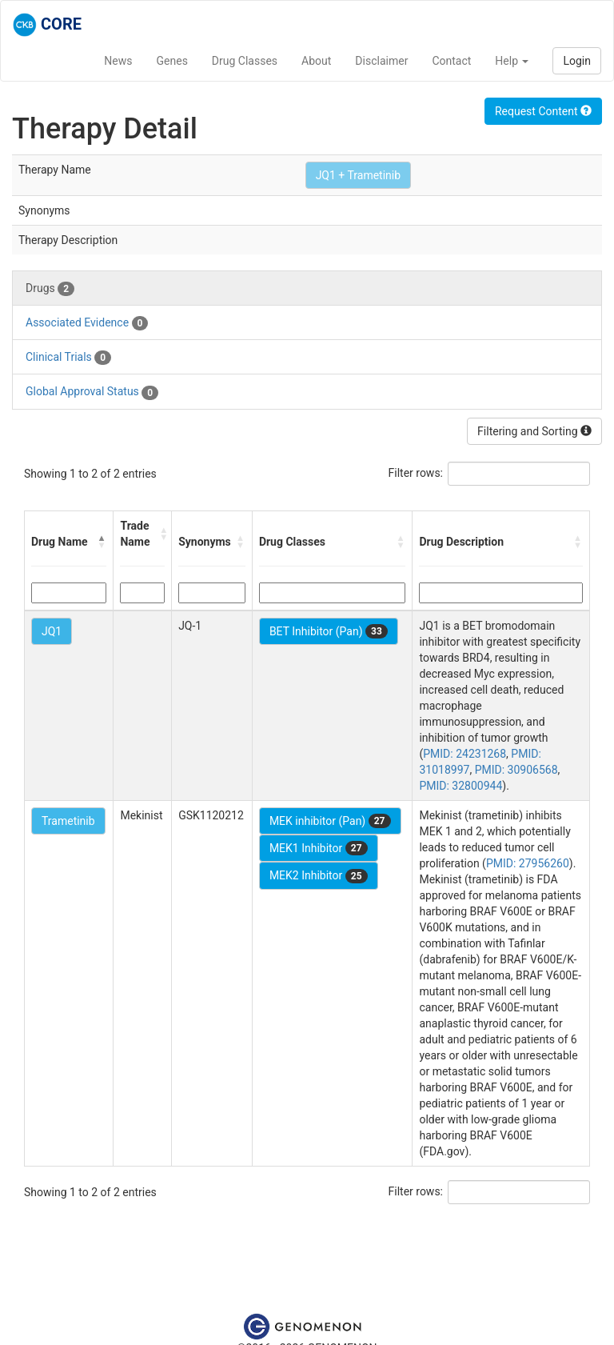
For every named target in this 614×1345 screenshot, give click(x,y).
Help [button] (511, 60)
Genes (172, 60)
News (118, 60)
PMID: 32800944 (460, 785)
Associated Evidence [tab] (87, 323)
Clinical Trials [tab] (68, 357)
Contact (451, 60)
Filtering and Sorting (534, 431)
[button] (101, 542)
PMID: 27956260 (527, 863)
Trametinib (68, 821)
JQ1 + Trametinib (358, 175)
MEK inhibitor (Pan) (330, 821)
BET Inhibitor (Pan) (328, 631)
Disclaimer (381, 60)
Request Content (543, 111)
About (316, 60)
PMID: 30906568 (516, 769)
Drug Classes (244, 60)
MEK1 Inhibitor (318, 848)
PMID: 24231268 (464, 753)
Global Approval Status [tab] (92, 392)
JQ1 (52, 631)
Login (577, 60)
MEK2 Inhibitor (318, 876)
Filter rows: (416, 472)
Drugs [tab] (50, 289)
